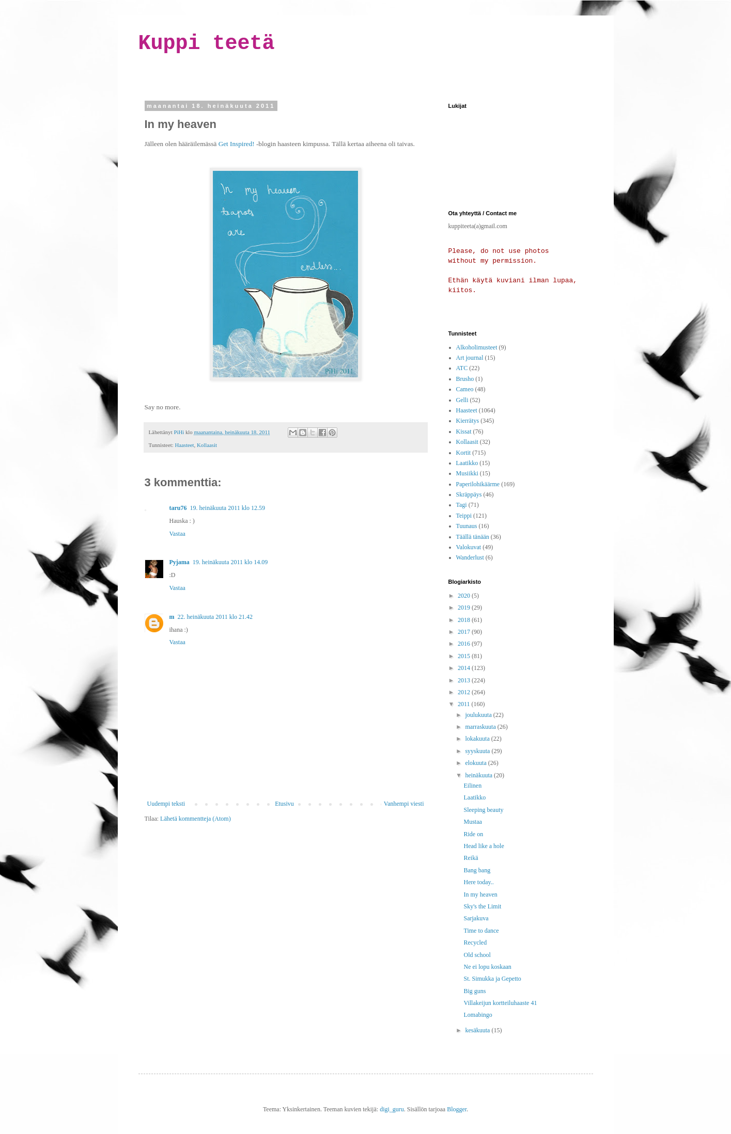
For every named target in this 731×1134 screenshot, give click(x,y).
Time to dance (481, 930)
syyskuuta (478, 751)
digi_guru (392, 1109)
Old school (476, 955)
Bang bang (476, 870)
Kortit (463, 452)
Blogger (456, 1109)
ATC (462, 368)
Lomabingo (477, 1014)
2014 (465, 668)
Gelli (462, 400)
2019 (465, 607)
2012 (465, 692)
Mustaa (472, 821)
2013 (465, 680)
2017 (465, 631)
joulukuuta (479, 714)
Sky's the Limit (482, 906)
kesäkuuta (478, 1030)
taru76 (178, 508)
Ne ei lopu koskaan (487, 966)
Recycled (475, 942)
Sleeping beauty (483, 809)
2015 (465, 656)
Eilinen (472, 785)
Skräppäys (469, 494)
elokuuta (476, 762)
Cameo (465, 389)
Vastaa (177, 533)
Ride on (473, 834)
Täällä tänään (472, 536)
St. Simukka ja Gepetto (492, 978)
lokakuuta (478, 738)
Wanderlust (470, 557)
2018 (465, 620)
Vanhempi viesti (404, 803)
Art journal (470, 357)
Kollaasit (207, 445)
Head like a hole (483, 846)
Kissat (464, 431)
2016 (465, 643)
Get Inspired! (237, 144)
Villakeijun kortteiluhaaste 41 (500, 1003)
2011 (465, 704)
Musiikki (467, 473)
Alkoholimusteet (476, 347)
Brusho (465, 378)
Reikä (470, 857)
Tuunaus (466, 526)
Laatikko (467, 463)
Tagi (461, 504)
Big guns (474, 991)
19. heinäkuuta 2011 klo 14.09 (230, 562)
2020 (465, 595)
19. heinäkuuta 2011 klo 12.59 (228, 508)
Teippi (464, 515)
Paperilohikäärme (478, 484)
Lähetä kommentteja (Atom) (195, 818)
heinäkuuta (479, 775)
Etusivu (284, 803)
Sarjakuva (475, 918)
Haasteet (184, 445)
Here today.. (478, 882)
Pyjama (179, 562)
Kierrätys (467, 420)
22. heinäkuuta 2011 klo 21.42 (215, 616)
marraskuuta (481, 726)
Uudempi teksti (166, 803)
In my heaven (480, 894)
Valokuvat (468, 547)
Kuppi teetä (206, 43)
